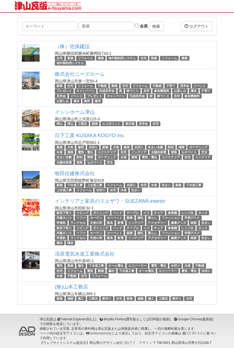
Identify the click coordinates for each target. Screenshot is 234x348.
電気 (59, 265)
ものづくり (189, 152)
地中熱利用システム (122, 58)
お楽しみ (180, 91)
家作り (106, 298)
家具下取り (64, 212)
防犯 (171, 147)
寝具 (59, 243)
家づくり (133, 91)
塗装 (174, 152)
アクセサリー (157, 223)
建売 (87, 101)
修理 (81, 147)
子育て (170, 85)
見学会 (184, 85)
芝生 (204, 152)
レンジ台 (187, 212)
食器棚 (172, 212)
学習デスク (192, 217)
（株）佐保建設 (72, 46)
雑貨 (194, 223)
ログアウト (196, 26)
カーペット (114, 217)
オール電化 (116, 265)
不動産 (102, 85)
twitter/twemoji (100, 333)
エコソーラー (137, 265)
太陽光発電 (158, 152)
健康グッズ (178, 223)
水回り (93, 147)
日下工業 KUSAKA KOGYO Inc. (90, 135)
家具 (110, 223)
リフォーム (85, 58)
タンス (202, 212)
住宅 (59, 58)
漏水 (81, 265)
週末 (194, 91)
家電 (120, 223)
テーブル (133, 212)
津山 (70, 123)
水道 (59, 152)
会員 (141, 26)
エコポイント (111, 123)
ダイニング (100, 212)
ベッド (117, 212)
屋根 (70, 152)
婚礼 (140, 217)
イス (146, 212)
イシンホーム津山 (75, 112)
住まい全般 (155, 147)
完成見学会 (106, 91)
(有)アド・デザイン (138, 343)
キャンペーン (85, 91)
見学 (146, 91)
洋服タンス (64, 217)
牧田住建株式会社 (75, 173)
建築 (101, 58)
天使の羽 (96, 223)
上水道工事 (94, 185)
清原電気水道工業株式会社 (85, 254)
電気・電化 (85, 152)
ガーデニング (198, 147)
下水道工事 (75, 185)
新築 (70, 58)
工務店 (82, 123)
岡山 (59, 123)
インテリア (138, 152)
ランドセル (78, 223)
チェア (158, 212)
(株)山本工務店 (71, 287)
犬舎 (70, 147)
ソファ (81, 217)
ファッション (171, 217)
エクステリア (107, 152)
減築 (70, 298)
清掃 (181, 147)
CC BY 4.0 (194, 333)
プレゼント (64, 91)
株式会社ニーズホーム (80, 74)
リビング (82, 212)
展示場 (129, 123)
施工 (81, 298)
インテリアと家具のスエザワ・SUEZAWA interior (110, 201)
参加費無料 (161, 91)
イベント (200, 85)
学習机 (61, 223)
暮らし (152, 217)
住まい (166, 185)
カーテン (96, 217)
